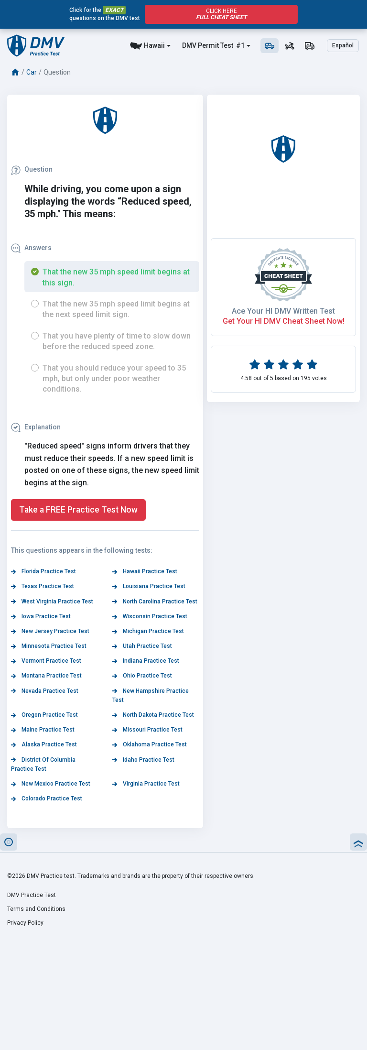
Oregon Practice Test (44, 714)
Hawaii (154, 45)
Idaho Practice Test (143, 759)
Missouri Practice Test (147, 729)
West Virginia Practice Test (52, 601)
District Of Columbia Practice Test (43, 764)
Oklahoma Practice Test (149, 744)
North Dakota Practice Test (153, 714)
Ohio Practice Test (142, 675)
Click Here (221, 14)
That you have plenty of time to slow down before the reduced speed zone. (117, 341)
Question (32, 169)
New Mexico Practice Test (50, 783)
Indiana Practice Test (145, 660)
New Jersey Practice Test (50, 631)
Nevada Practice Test (44, 691)
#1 (240, 45)
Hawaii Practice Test (144, 571)
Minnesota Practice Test (48, 646)
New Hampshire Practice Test (150, 695)
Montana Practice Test (46, 675)
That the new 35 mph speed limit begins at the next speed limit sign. (116, 309)
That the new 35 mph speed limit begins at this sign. (116, 277)
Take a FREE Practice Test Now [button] (78, 509)
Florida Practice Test (43, 571)
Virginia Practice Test (146, 783)
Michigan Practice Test (148, 631)
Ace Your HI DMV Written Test (283, 311)
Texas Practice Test (42, 586)
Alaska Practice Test (44, 744)
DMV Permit (200, 45)
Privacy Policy (25, 922)
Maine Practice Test (43, 729)
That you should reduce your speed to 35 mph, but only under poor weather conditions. (114, 378)
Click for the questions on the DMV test (104, 14)
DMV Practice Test (31, 895)
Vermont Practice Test (46, 660)
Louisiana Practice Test (148, 586)
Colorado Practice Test (46, 798)
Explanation (36, 427)
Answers (31, 247)
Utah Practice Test (142, 646)
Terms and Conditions (36, 909)
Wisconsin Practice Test (149, 616)
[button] (8, 842)
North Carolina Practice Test (154, 601)
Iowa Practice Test (41, 616)
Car (31, 72)
